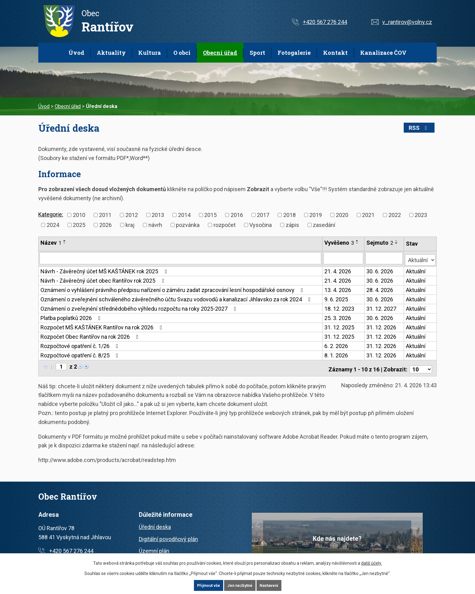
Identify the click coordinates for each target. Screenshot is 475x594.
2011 (105, 215)
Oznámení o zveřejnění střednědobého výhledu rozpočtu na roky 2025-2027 (139, 307)
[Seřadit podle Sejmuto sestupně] (397, 243)
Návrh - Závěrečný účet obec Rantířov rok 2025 (103, 279)
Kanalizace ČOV (383, 52)
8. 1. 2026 (336, 354)
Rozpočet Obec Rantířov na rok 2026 (90, 335)
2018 (289, 215)
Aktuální (416, 269)
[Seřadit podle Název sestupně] (64, 243)
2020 (342, 215)
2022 (394, 215)
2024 (53, 225)
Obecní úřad (220, 52)
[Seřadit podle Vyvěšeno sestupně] (357, 243)
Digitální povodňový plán (168, 535)
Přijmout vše (206, 585)
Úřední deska (155, 523)
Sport (257, 52)
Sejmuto (380, 242)
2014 (184, 215)
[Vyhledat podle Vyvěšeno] (344, 258)
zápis (292, 225)
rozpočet (225, 225)
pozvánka (188, 225)
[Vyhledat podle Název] (181, 258)
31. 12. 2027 (382, 307)
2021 (368, 215)
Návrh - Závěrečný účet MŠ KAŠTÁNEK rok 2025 (104, 269)
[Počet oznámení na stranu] (421, 365)
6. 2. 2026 (336, 344)
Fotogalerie (294, 52)
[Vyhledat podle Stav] (420, 257)
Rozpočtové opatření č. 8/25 (80, 354)
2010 (79, 215)
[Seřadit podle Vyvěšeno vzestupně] (357, 240)
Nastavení (271, 585)
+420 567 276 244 (325, 22)
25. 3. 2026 (338, 316)
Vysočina (260, 225)
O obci (181, 52)
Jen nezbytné (240, 585)
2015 (210, 215)
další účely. (371, 562)
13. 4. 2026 (338, 288)
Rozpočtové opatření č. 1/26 (80, 344)
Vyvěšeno (339, 242)
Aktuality (111, 52)
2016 (237, 215)
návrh (155, 225)
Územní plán (154, 547)
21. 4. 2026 (338, 269)
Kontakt (335, 52)
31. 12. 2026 (382, 326)
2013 (158, 215)
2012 (131, 215)
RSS (423, 128)
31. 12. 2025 (340, 326)
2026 (105, 225)
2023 (421, 215)
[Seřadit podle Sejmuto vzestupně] (397, 240)
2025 (79, 225)
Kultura (149, 52)
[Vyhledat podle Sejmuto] (384, 258)
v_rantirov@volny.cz (407, 22)
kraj (129, 225)
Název (50, 242)
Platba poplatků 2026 (71, 316)
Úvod (76, 52)
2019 (315, 215)
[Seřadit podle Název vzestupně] (64, 240)
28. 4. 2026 (380, 288)
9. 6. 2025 (336, 298)
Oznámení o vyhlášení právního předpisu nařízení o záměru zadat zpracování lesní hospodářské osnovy (173, 288)
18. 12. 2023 (340, 307)
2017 (263, 215)
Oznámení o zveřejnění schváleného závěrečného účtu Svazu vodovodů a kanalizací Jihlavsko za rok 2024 (176, 298)
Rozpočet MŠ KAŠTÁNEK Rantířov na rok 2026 (102, 326)
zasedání (324, 225)
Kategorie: (50, 214)
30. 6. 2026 (380, 269)
